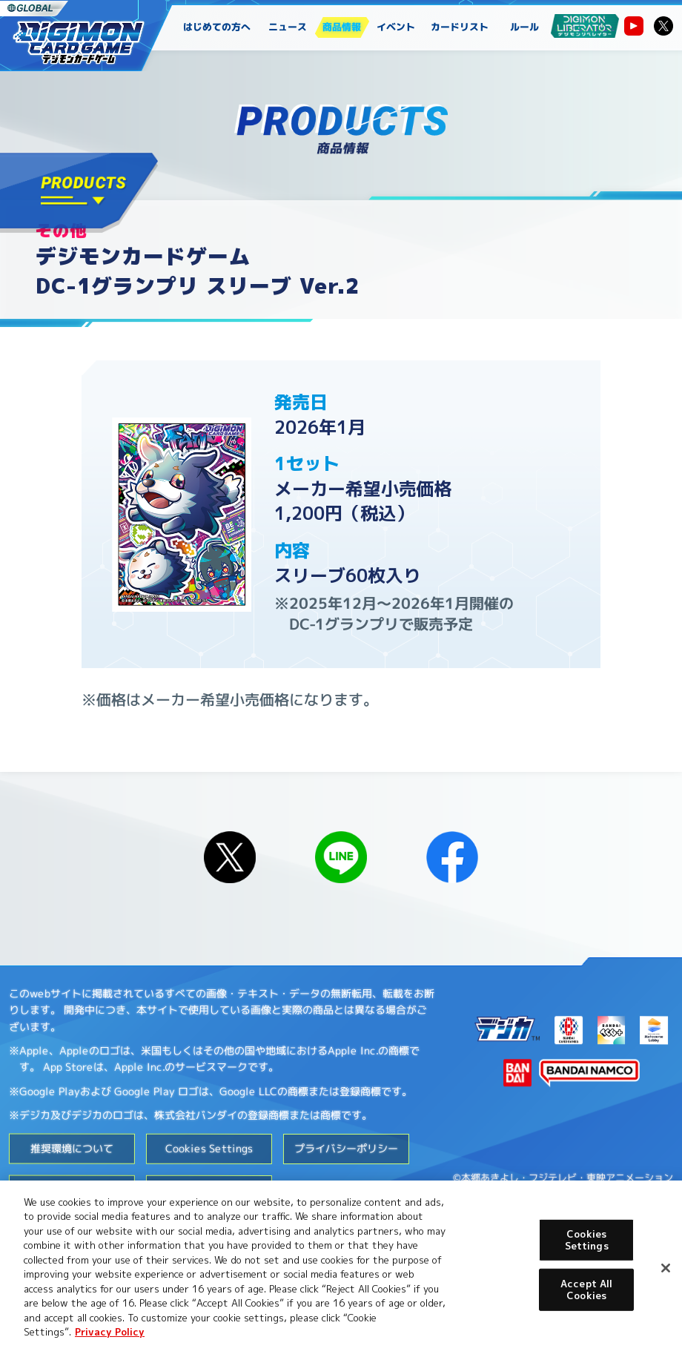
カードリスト (460, 26)
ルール (524, 26)
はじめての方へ (217, 26)
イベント (396, 26)
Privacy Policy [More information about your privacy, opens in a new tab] (110, 1331)
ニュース (288, 26)
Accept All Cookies (586, 1289)
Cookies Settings (209, 1148)
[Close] (665, 1268)
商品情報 (341, 26)
